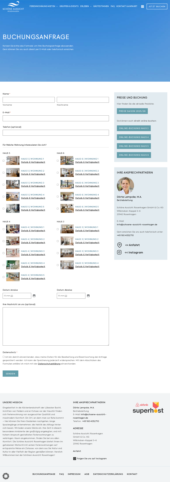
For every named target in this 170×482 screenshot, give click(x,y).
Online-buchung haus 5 (134, 146)
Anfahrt (134, 245)
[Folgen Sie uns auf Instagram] (90, 458)
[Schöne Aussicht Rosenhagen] (13, 6)
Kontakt (132, 474)
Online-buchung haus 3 (134, 128)
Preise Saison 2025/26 (132, 111)
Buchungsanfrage (44, 474)
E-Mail (7, 112)
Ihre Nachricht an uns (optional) (19, 304)
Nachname (62, 105)
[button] (157, 6)
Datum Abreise (64, 290)
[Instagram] (142, 6)
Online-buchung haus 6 (134, 155)
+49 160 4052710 (125, 235)
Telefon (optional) (12, 127)
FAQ (61, 474)
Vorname (7, 105)
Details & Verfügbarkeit (33, 162)
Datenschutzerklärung (49, 364)
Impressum (74, 474)
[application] (56, 6)
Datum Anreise (10, 290)
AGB (86, 474)
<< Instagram (134, 252)
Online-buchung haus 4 (134, 137)
